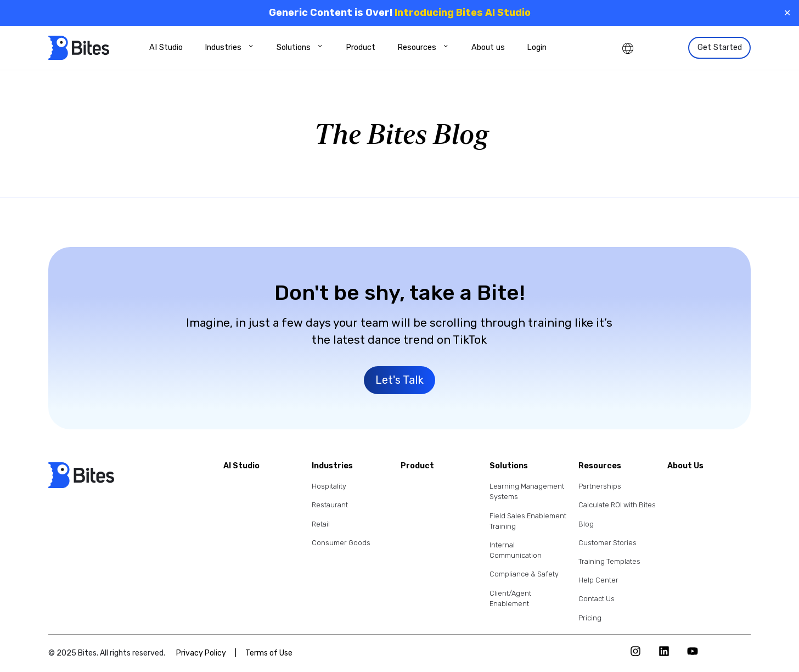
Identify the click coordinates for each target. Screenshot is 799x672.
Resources (423, 47)
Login (537, 47)
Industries (230, 47)
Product (360, 47)
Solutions (300, 47)
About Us (685, 466)
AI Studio (166, 47)
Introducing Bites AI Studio (463, 13)
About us (488, 47)
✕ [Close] (787, 13)
